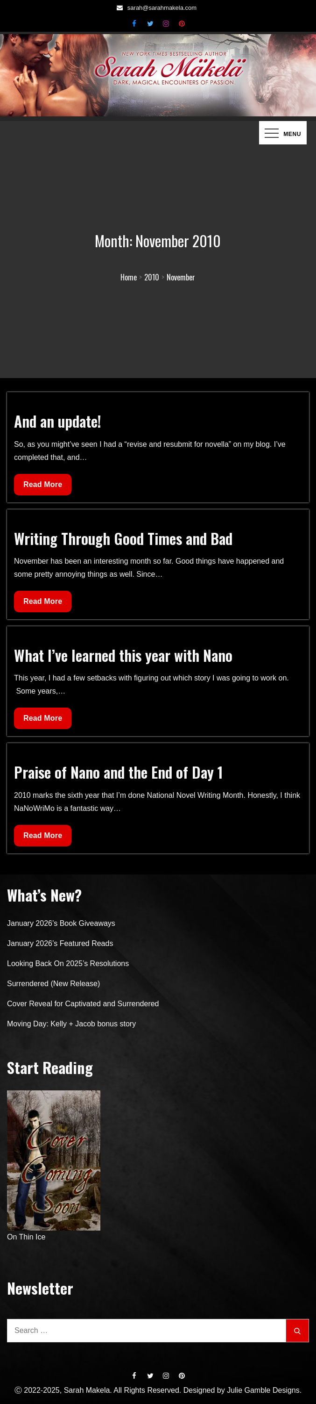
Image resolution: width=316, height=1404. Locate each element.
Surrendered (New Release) (53, 984)
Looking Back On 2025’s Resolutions (68, 963)
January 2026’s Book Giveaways (61, 923)
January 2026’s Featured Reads (60, 943)
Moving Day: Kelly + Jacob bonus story (71, 1024)
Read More (42, 486)
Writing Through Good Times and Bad (123, 538)
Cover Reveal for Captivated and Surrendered (83, 1004)
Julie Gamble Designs (263, 1390)
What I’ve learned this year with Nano (123, 655)
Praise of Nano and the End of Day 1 (118, 772)
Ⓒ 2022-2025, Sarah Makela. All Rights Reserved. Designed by (120, 1390)
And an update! (57, 421)
